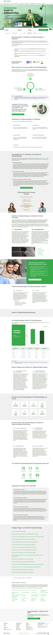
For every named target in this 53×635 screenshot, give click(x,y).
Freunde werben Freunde (29, 629)
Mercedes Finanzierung (25, 592)
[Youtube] (20, 633)
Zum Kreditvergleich (43, 29)
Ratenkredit (42, 598)
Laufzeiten (34, 273)
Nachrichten (27, 626)
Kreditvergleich (6, 3)
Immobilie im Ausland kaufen (16, 594)
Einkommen (32, 271)
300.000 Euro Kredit (43, 594)
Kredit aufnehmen (18, 623)
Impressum (41, 632)
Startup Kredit (24, 594)
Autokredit (21, 3)
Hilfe (4, 626)
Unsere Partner (6, 627)
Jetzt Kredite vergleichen (34, 618)
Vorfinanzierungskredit (34, 594)
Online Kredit (18, 625)
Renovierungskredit (41, 249)
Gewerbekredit (40, 252)
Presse (5, 625)
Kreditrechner (24, 600)
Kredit (12, 3)
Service (43, 3)
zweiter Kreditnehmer (32, 55)
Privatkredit (16, 3)
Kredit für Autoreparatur (25, 590)
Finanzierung (43, 599)
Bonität (19, 222)
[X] (28, 633)
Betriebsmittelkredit (17, 127)
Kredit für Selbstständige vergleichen (18, 114)
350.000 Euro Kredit (34, 598)
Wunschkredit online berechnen (43, 158)
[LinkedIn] (22, 633)
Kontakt (5, 628)
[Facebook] (26, 633)
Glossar (27, 625)
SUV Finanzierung (34, 592)
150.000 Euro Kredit (25, 598)
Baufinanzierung (33, 3)
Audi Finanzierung (34, 590)
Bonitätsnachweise (44, 53)
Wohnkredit (33, 600)
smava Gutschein (28, 628)
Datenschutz (45, 632)
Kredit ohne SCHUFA (15, 599)
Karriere (5, 624)
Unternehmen (6, 623)
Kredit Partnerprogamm (29, 627)
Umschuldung (27, 3)
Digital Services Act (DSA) (7, 629)
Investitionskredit (36, 127)
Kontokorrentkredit (17, 137)
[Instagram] (24, 633)
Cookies (48, 632)
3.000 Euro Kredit (14, 598)
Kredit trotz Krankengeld (44, 592)
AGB (38, 632)
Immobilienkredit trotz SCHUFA (16, 590)
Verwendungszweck (17, 363)
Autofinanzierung (43, 600)
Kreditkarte (39, 3)
